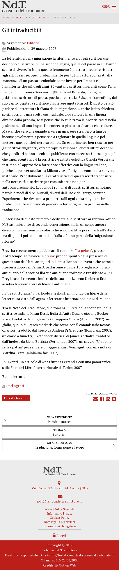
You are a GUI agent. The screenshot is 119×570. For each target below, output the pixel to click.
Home (6, 17)
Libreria (48, 256)
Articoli (21, 17)
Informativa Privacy (59, 513)
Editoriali (39, 17)
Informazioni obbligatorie (59, 526)
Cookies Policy (59, 518)
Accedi (60, 535)
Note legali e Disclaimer (59, 522)
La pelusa (83, 250)
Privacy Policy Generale (59, 509)
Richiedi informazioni (16, 398)
